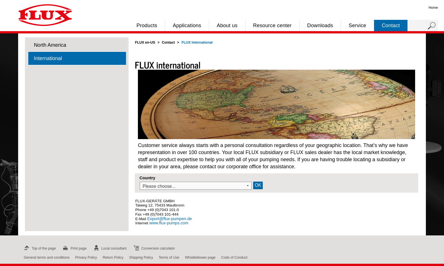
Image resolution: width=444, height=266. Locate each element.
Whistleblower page (200, 257)
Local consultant (109, 248)
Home (433, 8)
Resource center (272, 25)
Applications (187, 25)
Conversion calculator (153, 248)
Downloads (320, 25)
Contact (391, 25)
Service (357, 25)
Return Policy (113, 257)
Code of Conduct (234, 257)
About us (227, 25)
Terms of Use (169, 257)
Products (146, 25)
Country (147, 178)
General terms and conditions (46, 257)
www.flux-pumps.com (168, 223)
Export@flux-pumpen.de (169, 218)
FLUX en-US (145, 42)
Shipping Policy (141, 257)
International (48, 58)
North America (50, 45)
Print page (73, 248)
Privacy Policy (86, 257)
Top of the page (39, 248)
